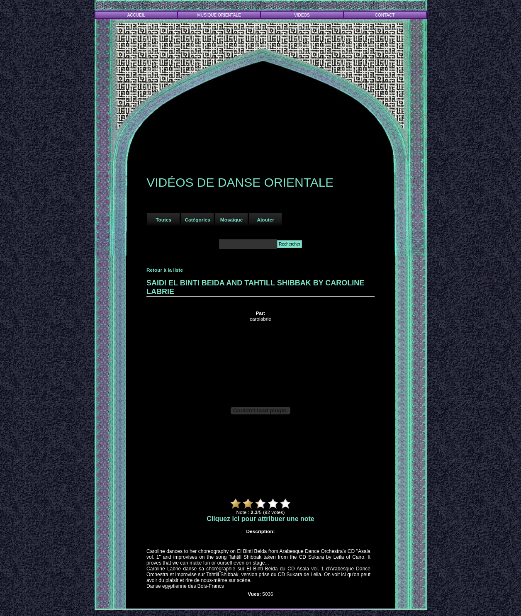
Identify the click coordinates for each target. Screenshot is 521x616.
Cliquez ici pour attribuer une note (260, 518)
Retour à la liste (164, 270)
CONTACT (385, 15)
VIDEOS (302, 15)
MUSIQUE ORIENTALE (219, 15)
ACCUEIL (136, 15)
